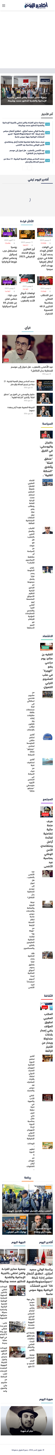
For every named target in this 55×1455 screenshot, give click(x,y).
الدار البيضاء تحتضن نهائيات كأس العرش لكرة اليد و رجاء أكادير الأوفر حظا (16, 1233)
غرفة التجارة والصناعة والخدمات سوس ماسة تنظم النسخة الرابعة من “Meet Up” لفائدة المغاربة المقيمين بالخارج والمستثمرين (29, 925)
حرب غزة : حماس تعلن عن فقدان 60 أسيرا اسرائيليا (9, 300)
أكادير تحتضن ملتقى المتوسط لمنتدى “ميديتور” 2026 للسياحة (30, 744)
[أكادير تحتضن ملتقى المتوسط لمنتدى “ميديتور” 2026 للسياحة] (47, 736)
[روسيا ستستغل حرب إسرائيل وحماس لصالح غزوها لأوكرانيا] (9, 232)
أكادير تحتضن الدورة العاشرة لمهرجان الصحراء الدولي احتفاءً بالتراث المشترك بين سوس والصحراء (30, 1073)
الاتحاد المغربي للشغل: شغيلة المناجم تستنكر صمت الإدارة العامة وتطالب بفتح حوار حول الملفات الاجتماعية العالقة (30, 501)
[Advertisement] (27, 39)
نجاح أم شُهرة (27, 1431)
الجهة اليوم (45, 80)
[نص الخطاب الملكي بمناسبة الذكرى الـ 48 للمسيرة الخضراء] (45, 280)
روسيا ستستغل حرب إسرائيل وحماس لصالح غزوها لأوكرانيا (9, 254)
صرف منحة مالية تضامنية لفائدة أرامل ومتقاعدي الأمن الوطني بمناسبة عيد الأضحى (46, 843)
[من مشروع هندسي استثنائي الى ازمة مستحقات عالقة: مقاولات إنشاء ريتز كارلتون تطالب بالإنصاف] (47, 694)
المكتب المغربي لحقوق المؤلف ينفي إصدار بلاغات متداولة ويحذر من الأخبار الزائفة (46, 1032)
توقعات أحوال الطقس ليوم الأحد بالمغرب (27, 296)
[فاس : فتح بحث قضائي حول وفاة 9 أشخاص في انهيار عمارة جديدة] (17, 1326)
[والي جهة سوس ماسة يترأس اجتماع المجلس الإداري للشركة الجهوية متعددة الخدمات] (45, 1303)
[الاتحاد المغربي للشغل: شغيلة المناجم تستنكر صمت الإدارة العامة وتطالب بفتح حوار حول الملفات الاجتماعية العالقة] (47, 482)
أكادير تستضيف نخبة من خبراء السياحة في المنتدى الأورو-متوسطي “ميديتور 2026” (30, 775)
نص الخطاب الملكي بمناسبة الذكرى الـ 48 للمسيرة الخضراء (46, 304)
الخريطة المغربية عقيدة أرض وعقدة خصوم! (20, 408)
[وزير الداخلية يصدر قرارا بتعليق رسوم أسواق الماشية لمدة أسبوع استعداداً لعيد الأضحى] (47, 955)
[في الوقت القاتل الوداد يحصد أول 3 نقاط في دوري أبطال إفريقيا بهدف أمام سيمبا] (45, 232)
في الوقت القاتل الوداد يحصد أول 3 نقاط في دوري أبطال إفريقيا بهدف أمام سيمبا (45, 257)
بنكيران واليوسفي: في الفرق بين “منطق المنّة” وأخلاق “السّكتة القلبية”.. (19, 395)
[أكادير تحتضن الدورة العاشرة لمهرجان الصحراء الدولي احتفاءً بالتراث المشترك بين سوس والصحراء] (47, 1058)
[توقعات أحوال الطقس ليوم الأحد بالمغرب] (27, 278)
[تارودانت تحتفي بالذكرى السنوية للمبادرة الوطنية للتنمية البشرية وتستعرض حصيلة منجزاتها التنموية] (17, 1290)
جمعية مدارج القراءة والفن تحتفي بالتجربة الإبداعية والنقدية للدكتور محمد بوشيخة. (27, 98)
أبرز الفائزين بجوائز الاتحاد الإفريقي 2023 (27, 252)
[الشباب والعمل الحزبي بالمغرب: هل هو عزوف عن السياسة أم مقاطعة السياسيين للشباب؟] (47, 530)
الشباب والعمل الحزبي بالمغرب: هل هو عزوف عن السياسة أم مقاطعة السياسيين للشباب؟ (30, 545)
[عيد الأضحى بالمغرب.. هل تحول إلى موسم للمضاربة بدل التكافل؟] (27, 349)
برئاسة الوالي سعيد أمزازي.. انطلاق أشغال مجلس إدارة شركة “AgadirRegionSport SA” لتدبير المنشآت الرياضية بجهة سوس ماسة (39, 1281)
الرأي (48, 1217)
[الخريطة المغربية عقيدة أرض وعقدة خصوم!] (45, 411)
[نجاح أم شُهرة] (27, 1420)
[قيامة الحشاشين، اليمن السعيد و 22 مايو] (45, 1358)
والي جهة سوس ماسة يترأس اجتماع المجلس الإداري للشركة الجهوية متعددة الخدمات (30, 1313)
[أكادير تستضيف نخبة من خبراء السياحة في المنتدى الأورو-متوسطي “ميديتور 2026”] (47, 761)
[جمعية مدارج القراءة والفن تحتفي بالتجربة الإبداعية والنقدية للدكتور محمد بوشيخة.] (27, 90)
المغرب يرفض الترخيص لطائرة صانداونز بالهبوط (29, 1210)
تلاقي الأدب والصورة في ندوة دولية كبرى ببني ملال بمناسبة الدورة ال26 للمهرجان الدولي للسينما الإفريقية (30, 1116)
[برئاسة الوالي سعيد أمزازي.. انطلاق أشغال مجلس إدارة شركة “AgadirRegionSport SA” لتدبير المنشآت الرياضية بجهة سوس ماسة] (39, 1257)
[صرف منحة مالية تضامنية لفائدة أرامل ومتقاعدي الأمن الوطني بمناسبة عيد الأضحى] (46, 811)
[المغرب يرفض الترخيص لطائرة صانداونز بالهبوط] (27, 1199)
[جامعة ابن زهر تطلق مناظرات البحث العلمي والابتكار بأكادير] (45, 1336)
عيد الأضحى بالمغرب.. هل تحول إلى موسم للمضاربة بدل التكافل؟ (32, 368)
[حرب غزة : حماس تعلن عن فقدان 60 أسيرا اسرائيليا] (9, 280)
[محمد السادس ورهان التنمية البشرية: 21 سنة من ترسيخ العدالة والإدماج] (45, 385)
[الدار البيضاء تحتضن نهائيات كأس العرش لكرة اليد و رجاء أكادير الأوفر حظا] (15, 1224)
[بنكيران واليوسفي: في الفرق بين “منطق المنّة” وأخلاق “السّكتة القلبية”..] (45, 398)
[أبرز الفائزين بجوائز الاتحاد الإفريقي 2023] (27, 234)
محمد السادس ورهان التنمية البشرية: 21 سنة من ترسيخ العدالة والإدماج (19, 382)
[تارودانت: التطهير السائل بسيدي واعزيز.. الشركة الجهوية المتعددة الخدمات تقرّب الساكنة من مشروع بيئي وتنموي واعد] (17, 1351)
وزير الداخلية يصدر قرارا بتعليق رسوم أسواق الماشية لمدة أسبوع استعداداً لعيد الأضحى (30, 970)
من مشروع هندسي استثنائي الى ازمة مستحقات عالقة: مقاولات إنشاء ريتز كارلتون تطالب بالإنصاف (30, 710)
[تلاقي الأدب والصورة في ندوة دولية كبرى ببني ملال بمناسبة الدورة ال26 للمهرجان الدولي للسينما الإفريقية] (47, 1097)
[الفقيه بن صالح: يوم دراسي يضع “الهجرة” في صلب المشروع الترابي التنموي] (46, 646)
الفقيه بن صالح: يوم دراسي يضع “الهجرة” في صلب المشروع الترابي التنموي (47, 670)
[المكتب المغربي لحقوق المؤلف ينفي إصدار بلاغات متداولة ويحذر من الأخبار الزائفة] (46, 1006)
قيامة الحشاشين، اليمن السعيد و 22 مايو (29, 1360)
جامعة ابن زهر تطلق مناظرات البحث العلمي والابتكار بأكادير (30, 1341)
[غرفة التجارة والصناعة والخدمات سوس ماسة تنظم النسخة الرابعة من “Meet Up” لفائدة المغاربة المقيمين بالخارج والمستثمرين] (47, 904)
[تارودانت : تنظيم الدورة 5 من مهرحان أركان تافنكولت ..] (47, 1145)
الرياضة (48, 1187)
